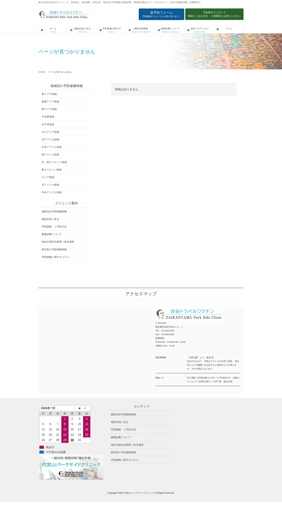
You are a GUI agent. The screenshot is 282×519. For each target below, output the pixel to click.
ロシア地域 (48, 177)
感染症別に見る (50, 219)
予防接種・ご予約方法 (54, 226)
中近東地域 (48, 116)
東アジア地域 (49, 94)
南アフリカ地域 (50, 154)
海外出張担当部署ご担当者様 (58, 241)
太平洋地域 (48, 124)
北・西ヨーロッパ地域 (54, 162)
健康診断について (52, 234)
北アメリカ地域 (50, 184)
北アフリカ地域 (50, 139)
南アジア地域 (49, 109)
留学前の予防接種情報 (54, 249)
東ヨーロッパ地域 (52, 169)
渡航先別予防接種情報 (54, 211)
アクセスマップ (89, 345)
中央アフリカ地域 (52, 147)
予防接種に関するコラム (55, 257)
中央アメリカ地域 (52, 192)
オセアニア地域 (50, 131)
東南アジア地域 (50, 101)
